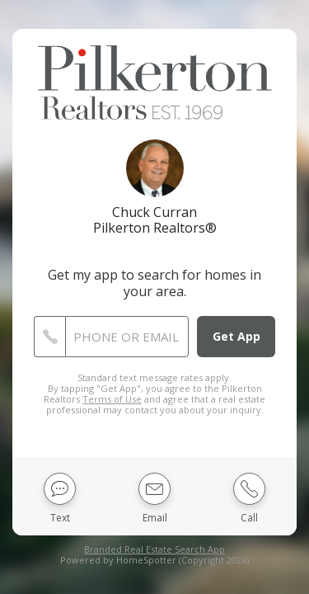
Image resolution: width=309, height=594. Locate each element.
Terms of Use (112, 399)
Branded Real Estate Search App (154, 549)
